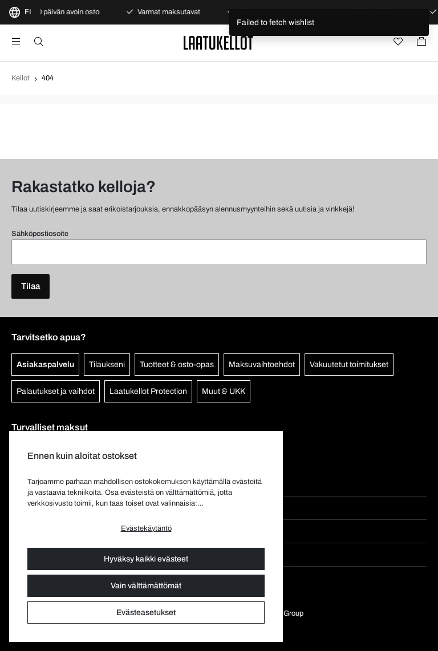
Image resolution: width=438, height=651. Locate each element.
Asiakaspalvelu (45, 364)
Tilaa (30, 286)
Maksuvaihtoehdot (262, 364)
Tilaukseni (107, 364)
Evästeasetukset (146, 612)
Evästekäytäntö (146, 528)
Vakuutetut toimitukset (349, 364)
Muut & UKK (223, 391)
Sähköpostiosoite (39, 234)
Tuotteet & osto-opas (177, 364)
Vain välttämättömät (146, 585)
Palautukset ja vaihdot (56, 391)
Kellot (20, 78)
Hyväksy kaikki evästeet (146, 559)
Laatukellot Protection (148, 391)
